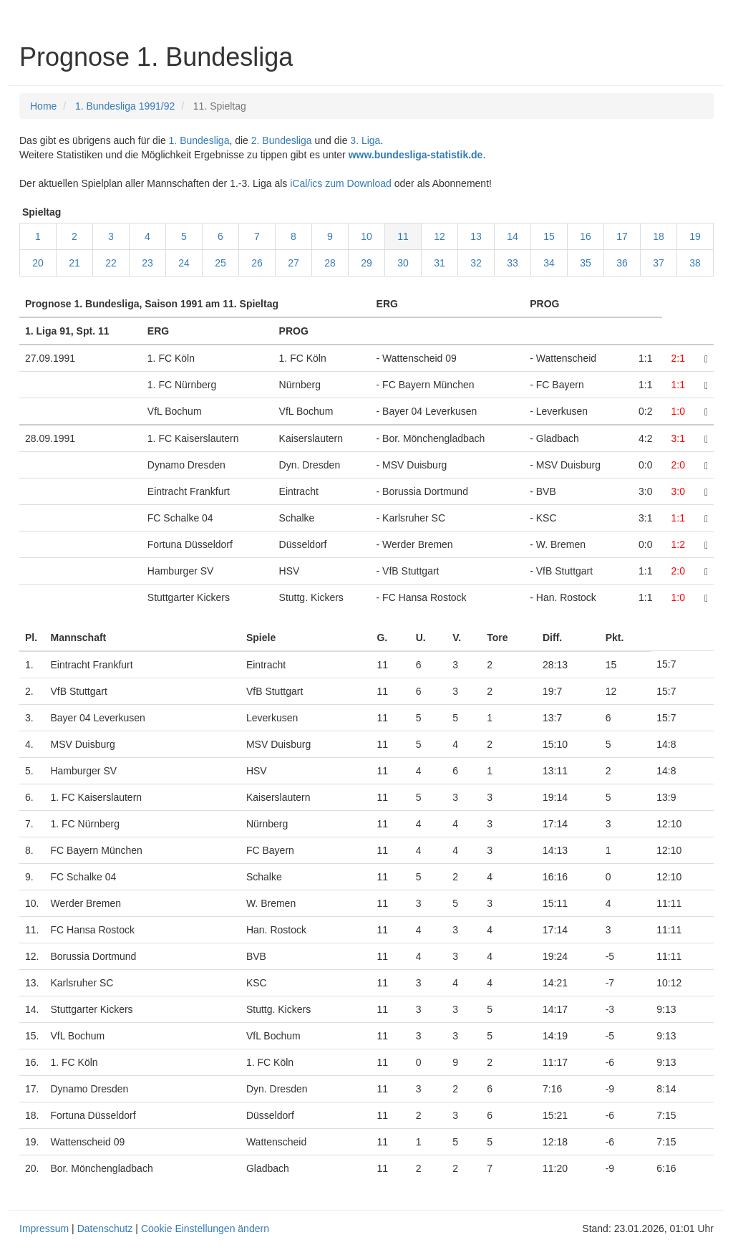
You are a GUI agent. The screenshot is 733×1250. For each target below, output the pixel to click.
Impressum (44, 1228)
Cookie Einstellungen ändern (205, 1228)
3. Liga (365, 140)
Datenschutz (105, 1228)
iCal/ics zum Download (341, 183)
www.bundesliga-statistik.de (416, 154)
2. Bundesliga (281, 140)
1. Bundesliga (199, 140)
